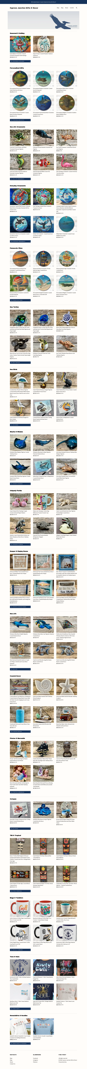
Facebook (35, 1058)
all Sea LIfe (14, 669)
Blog (62, 7)
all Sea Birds (14, 424)
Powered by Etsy (63, 1062)
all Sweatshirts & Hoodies (18, 1043)
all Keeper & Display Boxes (18, 606)
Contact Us (12, 1063)
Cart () (72, 7)
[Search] (76, 8)
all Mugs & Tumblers (17, 949)
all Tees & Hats (15, 1008)
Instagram (35, 1060)
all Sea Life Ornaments (17, 178)
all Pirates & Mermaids (17, 792)
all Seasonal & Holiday (17, 61)
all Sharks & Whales (17, 483)
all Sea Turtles (15, 362)
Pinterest (35, 1062)
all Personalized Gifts (17, 120)
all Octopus (14, 828)
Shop (58, 7)
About (66, 7)
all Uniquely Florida (17, 544)
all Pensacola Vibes (16, 300)
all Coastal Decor (16, 731)
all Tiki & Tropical (16, 891)
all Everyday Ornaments (18, 241)
